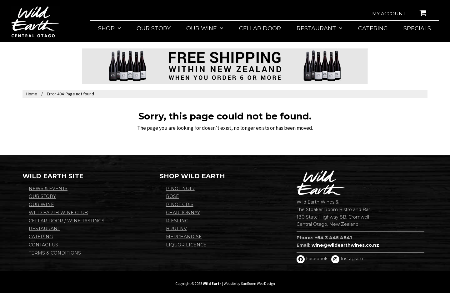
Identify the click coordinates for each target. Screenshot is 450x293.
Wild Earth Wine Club (58, 212)
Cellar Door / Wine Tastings (66, 221)
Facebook (317, 258)
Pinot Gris (179, 204)
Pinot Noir (180, 188)
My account (389, 14)
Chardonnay (183, 212)
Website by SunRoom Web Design (249, 283)
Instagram (352, 258)
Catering (41, 237)
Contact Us (43, 245)
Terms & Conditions (55, 253)
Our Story (42, 196)
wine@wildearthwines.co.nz (345, 245)
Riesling (177, 221)
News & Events (48, 188)
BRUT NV (176, 228)
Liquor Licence (186, 245)
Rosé (172, 196)
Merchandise (184, 237)
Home (31, 94)
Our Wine (41, 204)
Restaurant (44, 228)
